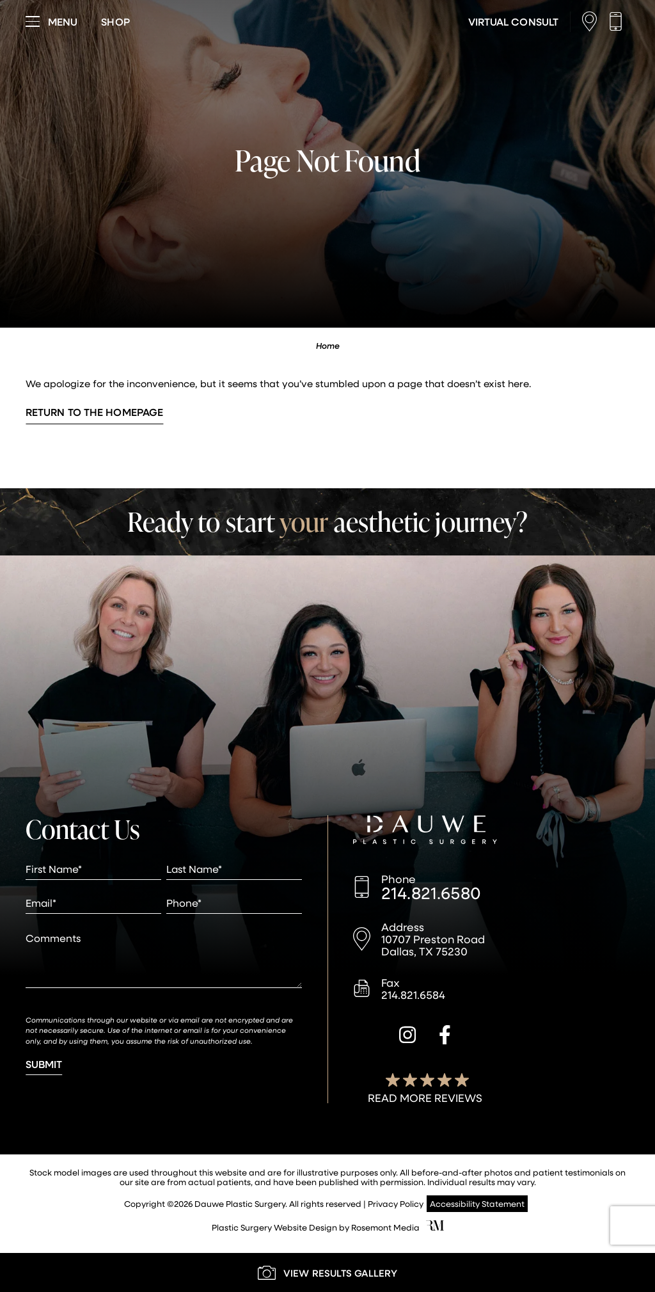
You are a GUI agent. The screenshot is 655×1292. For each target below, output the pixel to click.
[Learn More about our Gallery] (327, 1272)
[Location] (592, 21)
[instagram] (407, 1036)
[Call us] (618, 21)
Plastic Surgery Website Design (274, 1227)
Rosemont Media (385, 1227)
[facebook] (445, 1036)
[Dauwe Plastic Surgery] (425, 831)
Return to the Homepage (94, 412)
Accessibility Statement (477, 1203)
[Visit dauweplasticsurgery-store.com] (115, 22)
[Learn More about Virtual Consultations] (513, 22)
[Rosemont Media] (435, 1227)
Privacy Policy (395, 1203)
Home (328, 345)
